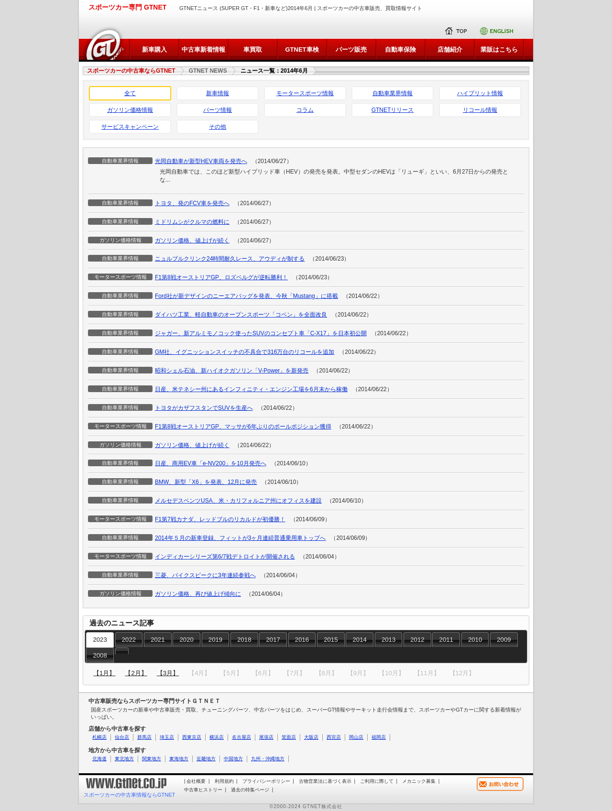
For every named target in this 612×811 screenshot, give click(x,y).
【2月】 (136, 673)
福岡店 (379, 737)
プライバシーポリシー (266, 781)
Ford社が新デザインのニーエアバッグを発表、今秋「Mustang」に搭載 (246, 296)
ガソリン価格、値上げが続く (192, 240)
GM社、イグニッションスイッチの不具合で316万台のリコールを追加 (244, 352)
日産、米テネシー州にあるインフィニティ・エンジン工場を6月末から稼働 (251, 389)
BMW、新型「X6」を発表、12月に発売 (206, 482)
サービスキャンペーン (130, 126)
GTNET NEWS (208, 70)
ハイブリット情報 (480, 93)
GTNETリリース (393, 110)
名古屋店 (241, 737)
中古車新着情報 (203, 49)
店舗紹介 (449, 49)
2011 (446, 639)
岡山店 (356, 737)
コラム (305, 110)
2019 (215, 639)
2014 (360, 639)
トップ (458, 31)
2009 (504, 639)
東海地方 (178, 758)
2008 (100, 655)
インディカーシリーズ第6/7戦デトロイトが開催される (225, 556)
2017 (273, 639)
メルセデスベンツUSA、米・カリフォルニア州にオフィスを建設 (238, 500)
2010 (475, 639)
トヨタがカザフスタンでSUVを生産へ (204, 408)
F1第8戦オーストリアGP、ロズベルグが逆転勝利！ (221, 277)
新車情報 (217, 93)
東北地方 (124, 758)
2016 (302, 639)
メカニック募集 (419, 781)
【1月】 (104, 673)
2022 (129, 639)
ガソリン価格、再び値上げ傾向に (198, 594)
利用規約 (224, 781)
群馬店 (144, 737)
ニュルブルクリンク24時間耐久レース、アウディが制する (230, 258)
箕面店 (289, 737)
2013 (388, 639)
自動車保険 (400, 49)
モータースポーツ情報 (305, 93)
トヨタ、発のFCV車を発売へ (192, 203)
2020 (186, 639)
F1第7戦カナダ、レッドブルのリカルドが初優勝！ (220, 519)
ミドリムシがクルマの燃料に (192, 222)
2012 (417, 639)
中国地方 (233, 758)
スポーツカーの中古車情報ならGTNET (129, 795)
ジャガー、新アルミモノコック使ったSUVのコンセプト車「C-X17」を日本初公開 (261, 333)
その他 (217, 126)
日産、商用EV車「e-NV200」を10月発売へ (210, 463)
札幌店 (99, 737)
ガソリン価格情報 (130, 110)
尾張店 (266, 737)
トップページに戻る (104, 43)
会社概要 (196, 781)
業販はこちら (499, 49)
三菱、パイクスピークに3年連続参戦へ (205, 575)
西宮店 (334, 737)
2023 (100, 639)
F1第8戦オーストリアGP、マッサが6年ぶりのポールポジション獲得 (243, 426)
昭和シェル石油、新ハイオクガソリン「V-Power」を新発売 (231, 370)
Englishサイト (500, 31)
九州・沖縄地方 (267, 758)
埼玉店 (167, 737)
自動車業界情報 (392, 93)
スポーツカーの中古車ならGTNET (131, 70)
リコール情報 (480, 110)
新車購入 (154, 49)
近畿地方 (206, 758)
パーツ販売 (351, 49)
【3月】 (168, 673)
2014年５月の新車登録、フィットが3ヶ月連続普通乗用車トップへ (240, 538)
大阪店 (311, 737)
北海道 (99, 758)
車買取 (252, 49)
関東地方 (151, 758)
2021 (157, 639)
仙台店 (122, 737)
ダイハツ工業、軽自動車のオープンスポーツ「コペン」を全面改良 (241, 314)
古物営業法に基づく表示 (325, 781)
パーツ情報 (217, 110)
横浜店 (216, 737)
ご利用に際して (376, 781)
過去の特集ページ (250, 789)
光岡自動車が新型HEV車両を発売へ (201, 161)
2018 (244, 639)
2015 (331, 639)
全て (130, 93)
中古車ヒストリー (203, 789)
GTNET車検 (301, 49)
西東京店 (191, 737)
